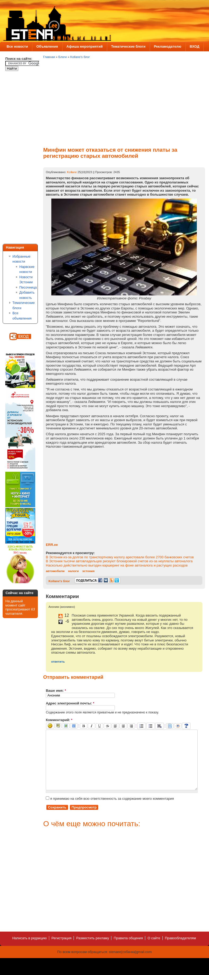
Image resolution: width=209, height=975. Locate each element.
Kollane (72, 172)
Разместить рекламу (92, 950)
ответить (58, 661)
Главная (49, 57)
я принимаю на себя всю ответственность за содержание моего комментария (110, 810)
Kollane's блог (80, 57)
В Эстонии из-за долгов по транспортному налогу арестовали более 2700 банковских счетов (120, 557)
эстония (88, 571)
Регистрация (61, 950)
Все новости (17, 46)
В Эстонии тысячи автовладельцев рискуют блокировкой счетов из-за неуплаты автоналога (119, 561)
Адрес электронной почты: (70, 703)
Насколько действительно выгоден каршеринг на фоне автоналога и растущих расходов (117, 565)
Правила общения (128, 950)
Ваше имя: (56, 691)
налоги (73, 571)
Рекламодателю (167, 46)
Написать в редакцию (29, 950)
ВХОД (194, 46)
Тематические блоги (128, 46)
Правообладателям (180, 950)
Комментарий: (59, 720)
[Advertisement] (26, 158)
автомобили (55, 571)
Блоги (62, 57)
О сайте (154, 950)
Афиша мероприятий (84, 46)
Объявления (47, 46)
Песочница (28, 287)
